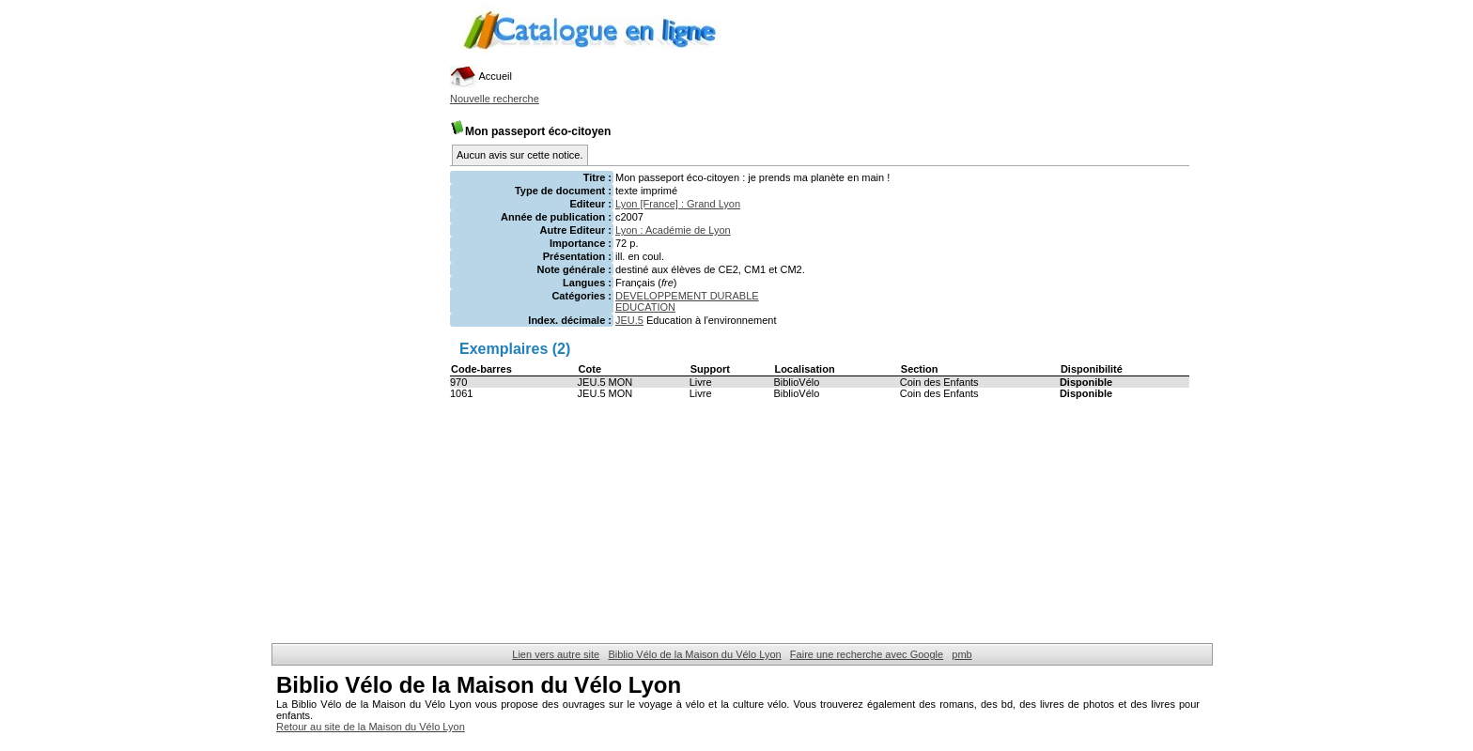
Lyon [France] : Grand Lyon (677, 203)
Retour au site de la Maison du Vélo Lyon (370, 726)
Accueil (481, 76)
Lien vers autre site (555, 654)
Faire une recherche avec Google (866, 654)
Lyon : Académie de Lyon (673, 230)
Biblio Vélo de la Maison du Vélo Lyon (694, 654)
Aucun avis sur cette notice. (520, 155)
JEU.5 (629, 320)
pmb (961, 654)
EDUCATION (645, 307)
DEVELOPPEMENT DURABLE (687, 295)
